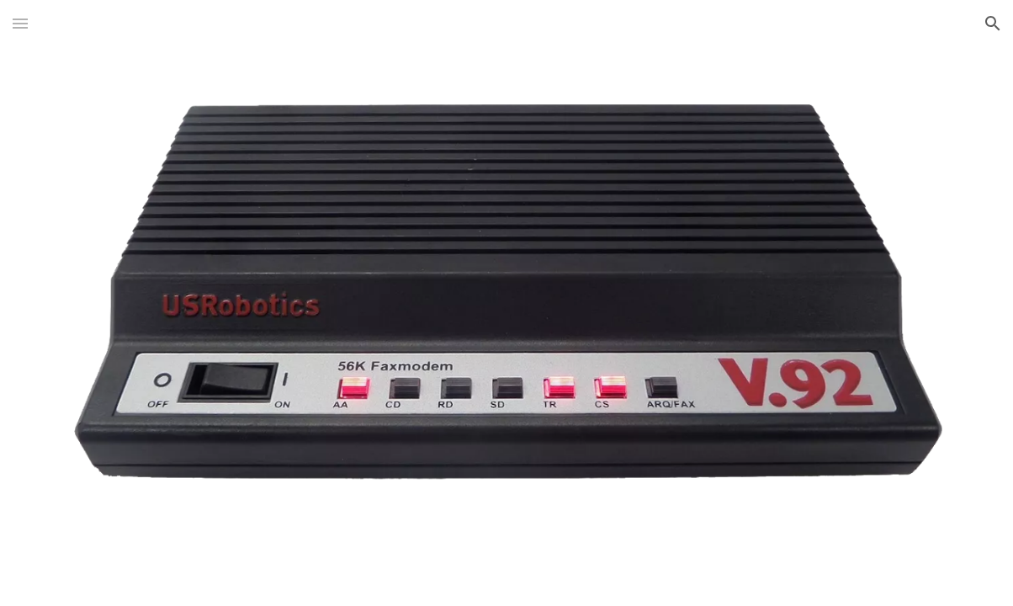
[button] (20, 23)
